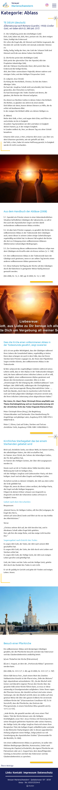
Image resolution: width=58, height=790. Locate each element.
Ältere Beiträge (7, 765)
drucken (29, 786)
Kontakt (17, 772)
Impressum (29, 772)
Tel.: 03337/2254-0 (32, 782)
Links (8, 772)
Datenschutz (45, 772)
